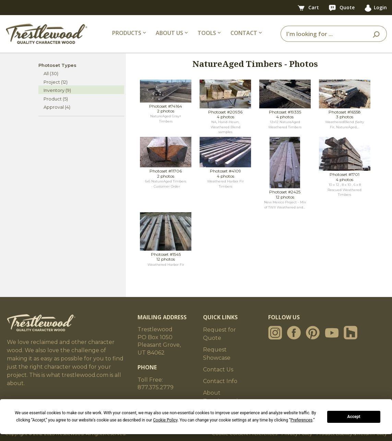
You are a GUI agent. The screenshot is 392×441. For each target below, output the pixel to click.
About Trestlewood (220, 397)
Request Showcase (216, 353)
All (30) (51, 73)
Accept (353, 416)
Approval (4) (57, 107)
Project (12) (56, 82)
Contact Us (218, 369)
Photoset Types (57, 65)
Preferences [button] (301, 420)
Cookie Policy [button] (165, 420)
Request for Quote (219, 333)
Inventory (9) (57, 90)
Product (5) (56, 99)
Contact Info (220, 381)
